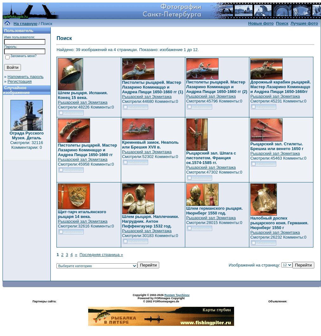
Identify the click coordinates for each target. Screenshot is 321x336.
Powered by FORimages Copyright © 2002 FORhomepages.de (161, 300)
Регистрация (20, 81)
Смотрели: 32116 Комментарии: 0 (26, 145)
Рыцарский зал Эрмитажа (82, 102)
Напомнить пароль (25, 76)
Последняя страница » (101, 254)
